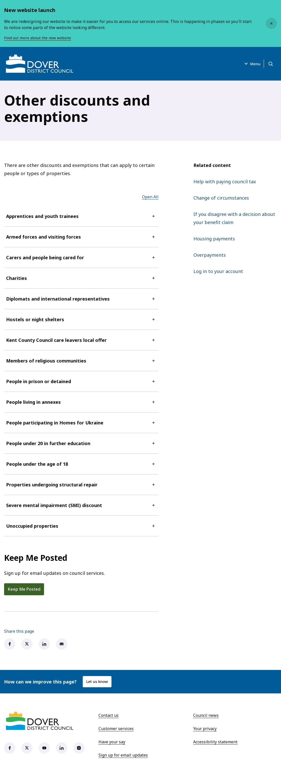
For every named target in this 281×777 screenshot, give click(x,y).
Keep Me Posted (24, 589)
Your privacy (205, 728)
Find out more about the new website (40, 38)
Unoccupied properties (81, 526)
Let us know (98, 681)
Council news (206, 715)
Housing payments (214, 239)
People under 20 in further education (81, 443)
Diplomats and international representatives (81, 299)
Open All (150, 197)
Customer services (116, 728)
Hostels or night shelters (81, 319)
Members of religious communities (81, 361)
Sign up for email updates (123, 755)
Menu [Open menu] (249, 64)
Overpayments (209, 255)
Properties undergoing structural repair (81, 485)
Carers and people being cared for (81, 257)
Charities (81, 278)
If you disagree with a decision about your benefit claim (234, 218)
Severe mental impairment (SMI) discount (81, 505)
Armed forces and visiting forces (81, 237)
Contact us (109, 715)
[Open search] (270, 64)
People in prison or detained (81, 381)
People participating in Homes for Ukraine (81, 423)
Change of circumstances (221, 198)
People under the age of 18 (81, 464)
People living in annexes (81, 402)
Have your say (112, 742)
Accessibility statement (215, 742)
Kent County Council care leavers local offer (81, 340)
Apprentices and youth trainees (81, 216)
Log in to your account (218, 271)
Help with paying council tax (224, 181)
